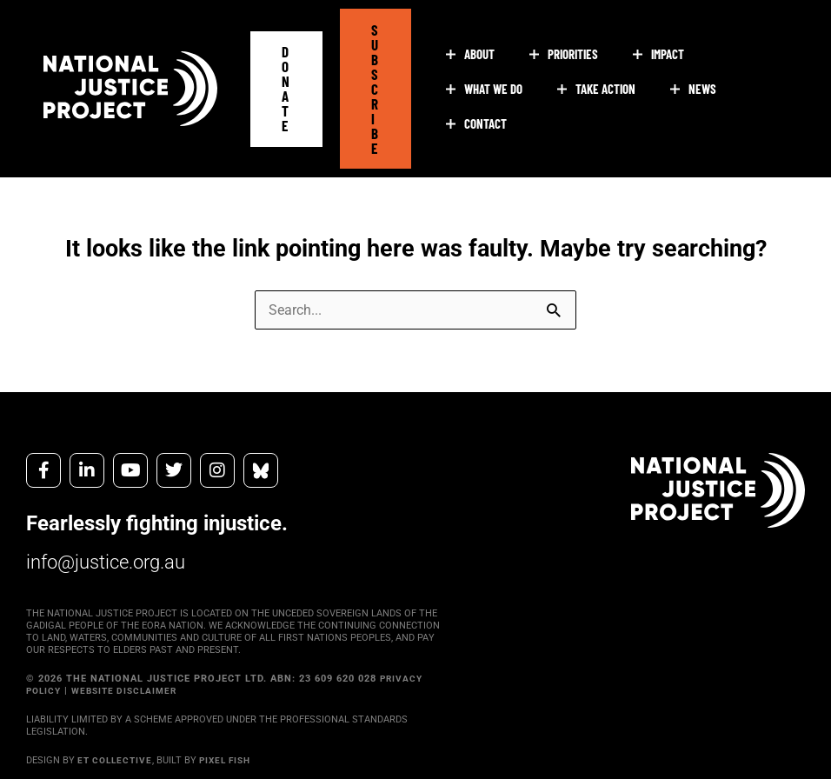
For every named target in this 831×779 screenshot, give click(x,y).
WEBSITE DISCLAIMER (131, 677)
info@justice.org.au (113, 548)
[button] (286, 81)
